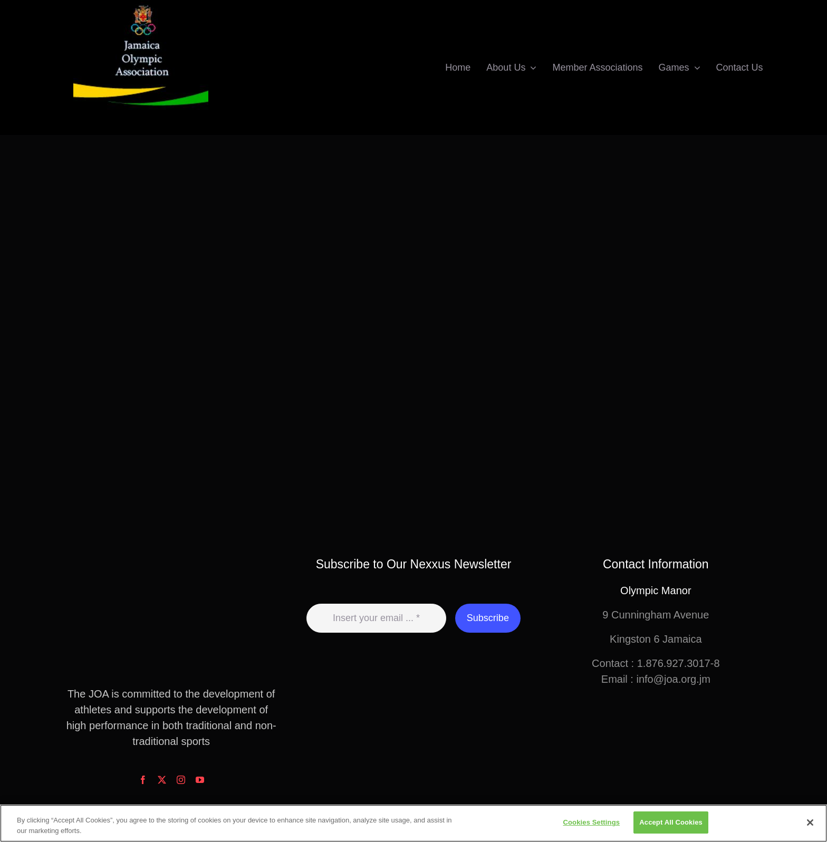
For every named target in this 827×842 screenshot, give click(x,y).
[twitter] (162, 780)
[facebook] (143, 780)
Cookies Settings (591, 822)
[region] (413, 823)
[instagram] (181, 780)
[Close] (810, 822)
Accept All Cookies (671, 822)
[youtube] (200, 780)
